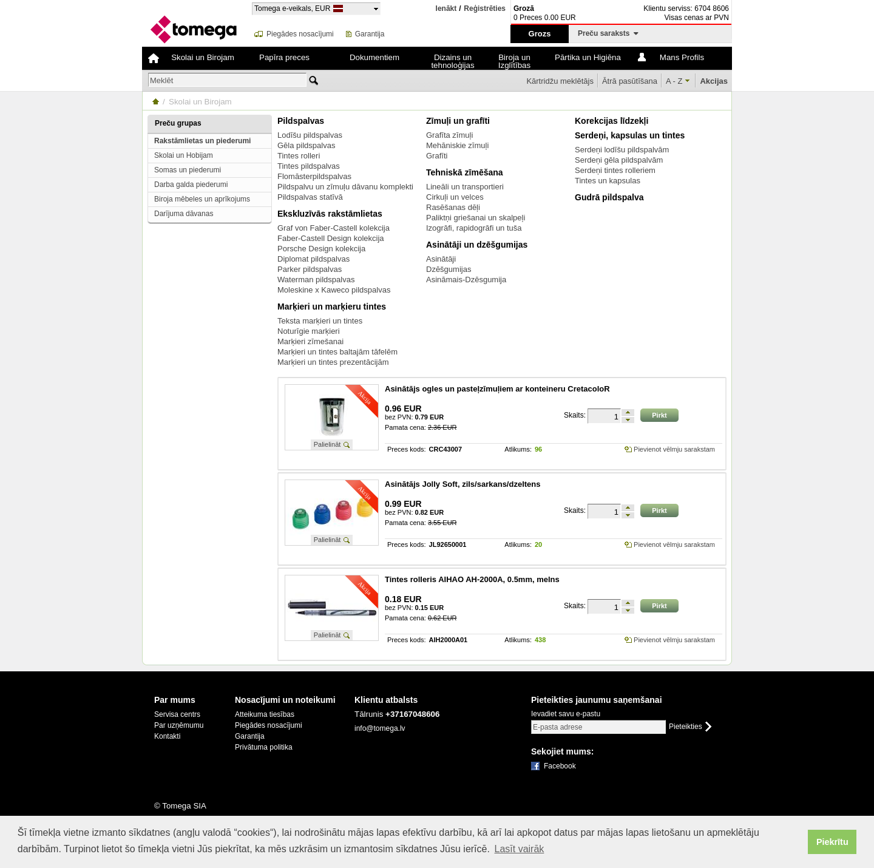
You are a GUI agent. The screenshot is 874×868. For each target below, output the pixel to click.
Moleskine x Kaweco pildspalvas (333, 289)
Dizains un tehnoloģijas (452, 61)
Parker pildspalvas (309, 269)
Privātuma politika (264, 747)
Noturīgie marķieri (308, 331)
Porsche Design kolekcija (321, 248)
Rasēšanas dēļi (453, 207)
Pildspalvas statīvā (310, 197)
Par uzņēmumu (178, 725)
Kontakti (167, 736)
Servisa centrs (177, 714)
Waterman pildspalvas (315, 279)
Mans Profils (682, 57)
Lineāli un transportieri (465, 186)
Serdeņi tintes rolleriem (615, 170)
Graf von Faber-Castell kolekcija (333, 227)
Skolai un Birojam (202, 57)
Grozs (540, 33)
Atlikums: (518, 449)
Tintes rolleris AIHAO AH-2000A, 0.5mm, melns (472, 579)
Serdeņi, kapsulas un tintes (630, 135)
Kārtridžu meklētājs (560, 81)
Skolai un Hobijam (183, 155)
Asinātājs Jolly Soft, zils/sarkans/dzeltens (462, 484)
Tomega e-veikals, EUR (292, 8)
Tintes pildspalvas (308, 166)
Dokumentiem (374, 57)
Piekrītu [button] (832, 842)
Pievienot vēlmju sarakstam (674, 449)
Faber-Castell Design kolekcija (330, 238)
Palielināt (327, 444)
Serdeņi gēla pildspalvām (619, 159)
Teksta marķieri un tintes (319, 320)
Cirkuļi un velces (455, 197)
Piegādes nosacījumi (300, 34)
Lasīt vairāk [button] (519, 849)
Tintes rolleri (298, 155)
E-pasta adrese (557, 727)
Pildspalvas (300, 121)
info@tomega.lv (379, 728)
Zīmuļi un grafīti (458, 121)
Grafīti (436, 155)
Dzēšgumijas (448, 269)
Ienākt (446, 8)
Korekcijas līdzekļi (611, 121)
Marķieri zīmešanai (310, 341)
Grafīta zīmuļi (449, 135)
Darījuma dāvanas (183, 213)
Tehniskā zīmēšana (464, 172)
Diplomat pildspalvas (313, 258)
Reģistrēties (485, 9)
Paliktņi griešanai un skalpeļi (475, 217)
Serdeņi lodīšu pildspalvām (622, 149)
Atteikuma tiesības (264, 714)
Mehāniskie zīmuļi (457, 145)
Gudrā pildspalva (609, 197)
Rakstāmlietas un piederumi (202, 141)
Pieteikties (685, 727)
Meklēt (161, 80)
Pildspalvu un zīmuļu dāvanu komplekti (345, 186)
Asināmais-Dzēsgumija (466, 279)
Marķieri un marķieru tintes (331, 306)
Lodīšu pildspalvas (309, 135)
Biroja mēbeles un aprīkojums (202, 199)
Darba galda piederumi (191, 184)
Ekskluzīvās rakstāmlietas (329, 214)
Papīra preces (284, 57)
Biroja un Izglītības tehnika (514, 61)
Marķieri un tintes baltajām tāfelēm (337, 351)
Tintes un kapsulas (607, 180)
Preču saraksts (608, 33)
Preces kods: (406, 449)
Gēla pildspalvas (306, 145)
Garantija (370, 34)
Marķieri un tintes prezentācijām (333, 362)
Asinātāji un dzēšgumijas (476, 244)
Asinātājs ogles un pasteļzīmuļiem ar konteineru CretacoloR (497, 388)
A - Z (674, 81)
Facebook (560, 766)
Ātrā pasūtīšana (629, 81)
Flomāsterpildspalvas (314, 176)
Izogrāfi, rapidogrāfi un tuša (474, 227)
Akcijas (714, 81)
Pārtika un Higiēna (588, 57)
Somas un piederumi (187, 170)
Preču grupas (178, 123)
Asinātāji (441, 258)
